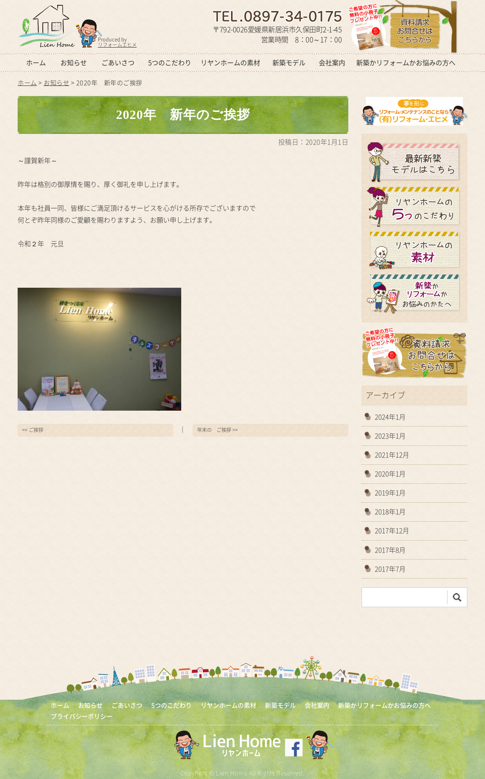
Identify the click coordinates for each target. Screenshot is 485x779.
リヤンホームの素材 (230, 62)
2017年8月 (390, 550)
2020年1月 (390, 474)
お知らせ (73, 62)
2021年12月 (392, 455)
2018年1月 (390, 511)
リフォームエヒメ (117, 44)
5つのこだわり (169, 62)
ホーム (36, 62)
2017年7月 (390, 569)
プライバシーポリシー (81, 716)
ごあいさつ (117, 62)
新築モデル (289, 62)
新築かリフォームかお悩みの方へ (405, 62)
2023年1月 (390, 436)
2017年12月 (392, 530)
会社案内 (332, 62)
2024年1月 (390, 417)
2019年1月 (390, 492)
